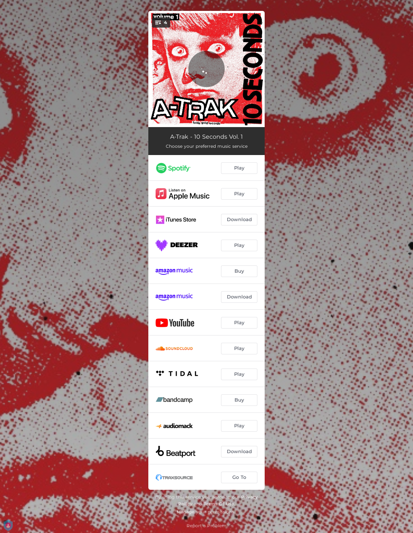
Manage (186, 511)
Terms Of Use (219, 503)
